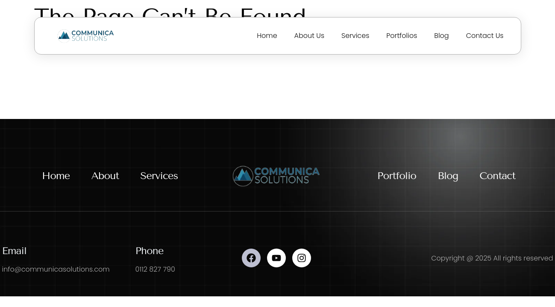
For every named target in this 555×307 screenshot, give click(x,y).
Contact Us (485, 36)
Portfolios (401, 36)
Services (355, 36)
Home (267, 36)
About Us (309, 36)
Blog (441, 36)
